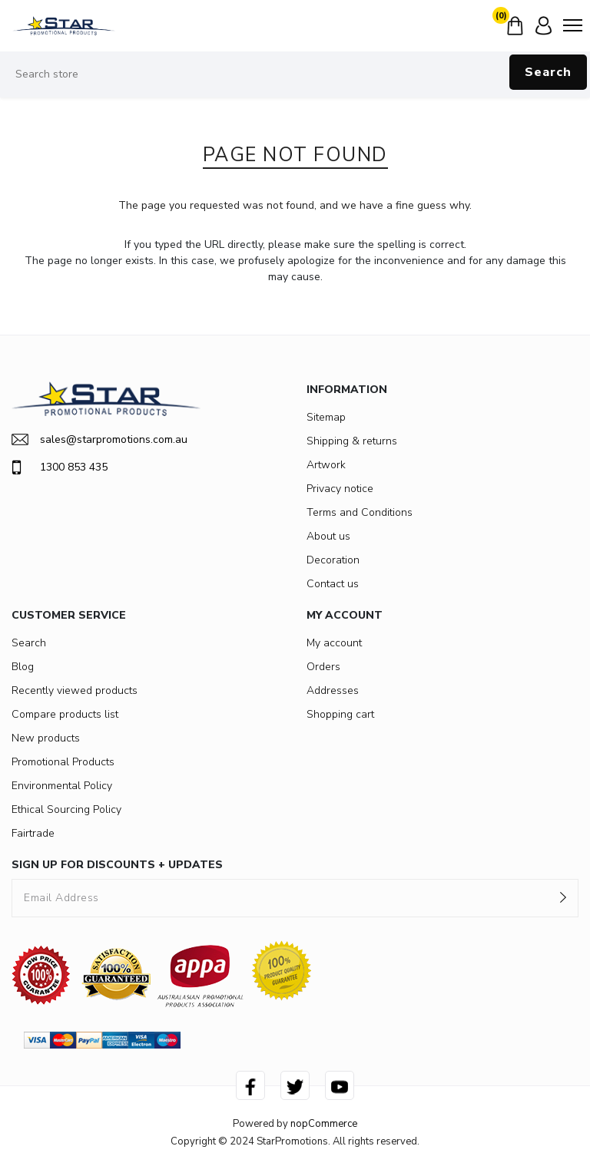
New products (46, 738)
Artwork (326, 464)
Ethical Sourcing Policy (66, 809)
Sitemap (326, 417)
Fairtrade (33, 833)
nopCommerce (323, 1124)
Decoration (333, 560)
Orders (323, 666)
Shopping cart (340, 714)
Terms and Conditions (360, 512)
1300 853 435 (60, 467)
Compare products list (65, 714)
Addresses (333, 690)
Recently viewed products (75, 690)
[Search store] (295, 74)
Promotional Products (63, 762)
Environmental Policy (62, 785)
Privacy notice (340, 488)
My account (334, 643)
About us (328, 536)
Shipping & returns (352, 441)
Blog (23, 666)
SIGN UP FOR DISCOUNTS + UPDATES (117, 864)
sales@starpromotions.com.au (99, 439)
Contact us (333, 583)
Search (548, 72)
